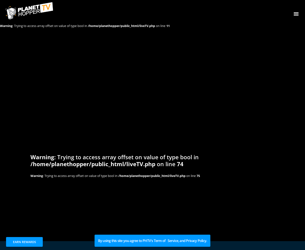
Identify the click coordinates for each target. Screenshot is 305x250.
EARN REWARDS (24, 242)
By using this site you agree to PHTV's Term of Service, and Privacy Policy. (152, 240)
